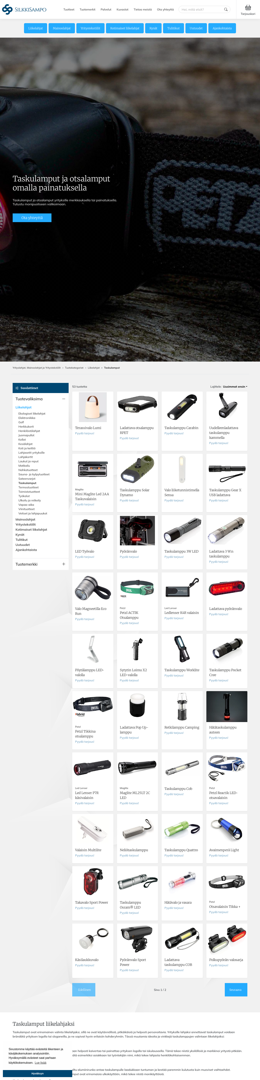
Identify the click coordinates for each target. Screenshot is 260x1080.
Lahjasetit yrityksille (31, 452)
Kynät (153, 28)
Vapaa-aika (26, 504)
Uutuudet (196, 28)
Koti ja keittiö (27, 448)
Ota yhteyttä (165, 9)
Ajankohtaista (222, 28)
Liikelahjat (35, 28)
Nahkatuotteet (28, 470)
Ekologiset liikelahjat (31, 413)
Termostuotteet (28, 487)
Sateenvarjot (26, 478)
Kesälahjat (25, 444)
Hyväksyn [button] (37, 1073)
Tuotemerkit (87, 9)
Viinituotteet (26, 509)
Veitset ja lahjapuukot (32, 513)
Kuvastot (122, 9)
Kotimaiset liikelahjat (124, 28)
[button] (41, 399)
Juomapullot (26, 435)
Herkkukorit (26, 426)
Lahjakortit (25, 457)
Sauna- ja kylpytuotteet (34, 474)
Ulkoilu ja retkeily (29, 500)
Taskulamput (27, 483)
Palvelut (106, 9)
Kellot (22, 439)
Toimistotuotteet (29, 491)
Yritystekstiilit (90, 28)
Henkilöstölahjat (29, 431)
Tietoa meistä (143, 9)
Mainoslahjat (62, 28)
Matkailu (24, 465)
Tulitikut (173, 28)
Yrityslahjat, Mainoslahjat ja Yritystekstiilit (37, 367)
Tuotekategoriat (74, 367)
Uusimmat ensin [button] (234, 386)
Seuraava (235, 990)
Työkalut (24, 496)
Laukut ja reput (28, 461)
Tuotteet (68, 9)
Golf (21, 422)
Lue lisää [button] (40, 1062)
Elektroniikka (26, 418)
